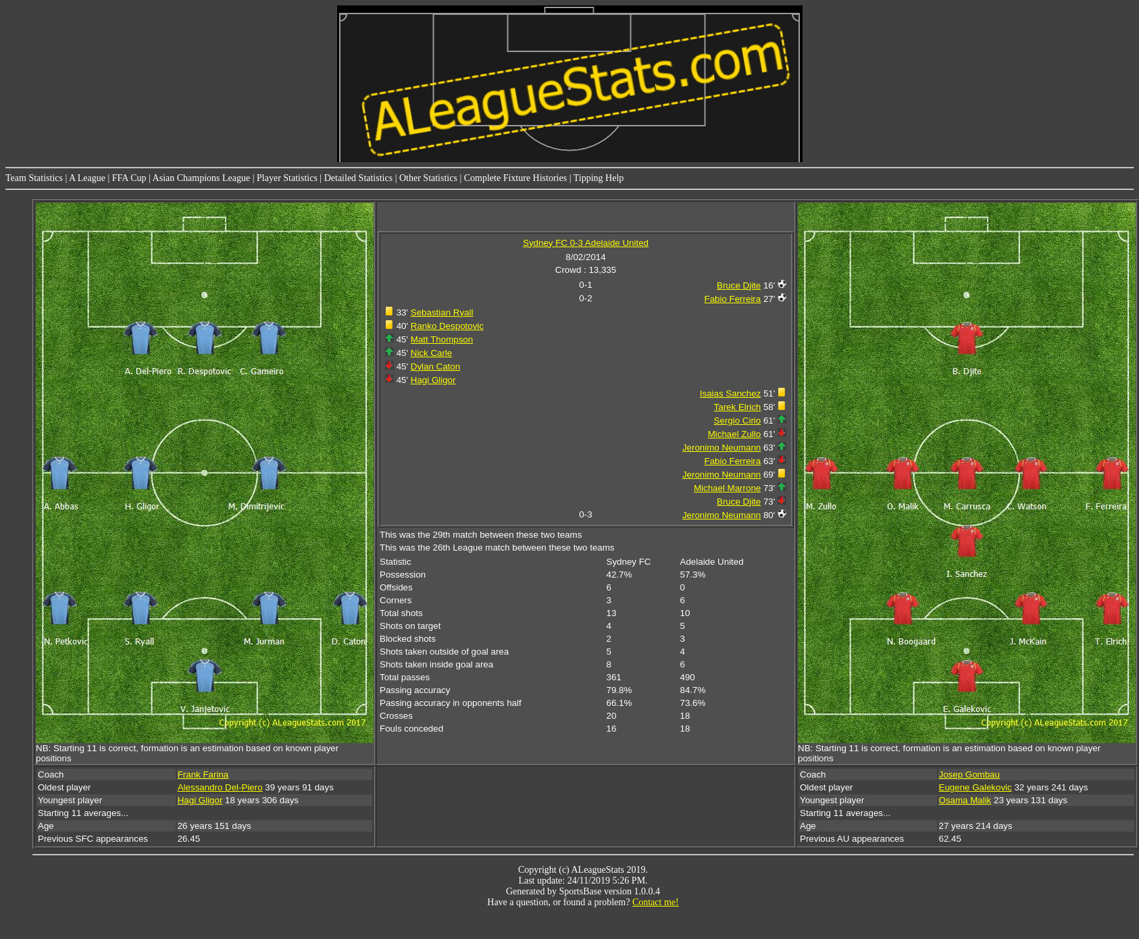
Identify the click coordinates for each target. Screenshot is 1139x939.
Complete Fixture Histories (515, 178)
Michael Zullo (734, 434)
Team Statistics (34, 178)
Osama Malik (965, 800)
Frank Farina (203, 774)
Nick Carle (431, 353)
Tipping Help (599, 178)
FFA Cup (129, 178)
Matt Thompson (442, 339)
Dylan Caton (435, 366)
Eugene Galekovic (975, 787)
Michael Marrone (727, 488)
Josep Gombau (969, 774)
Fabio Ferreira (733, 299)
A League (87, 178)
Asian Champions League (202, 178)
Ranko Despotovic (447, 326)
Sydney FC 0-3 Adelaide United (586, 243)
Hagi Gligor (433, 380)
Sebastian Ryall (442, 312)
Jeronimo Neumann (721, 447)
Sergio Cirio (737, 420)
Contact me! (655, 902)
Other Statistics (428, 178)
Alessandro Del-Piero (220, 787)
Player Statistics (287, 178)
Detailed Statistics (358, 178)
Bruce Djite (739, 285)
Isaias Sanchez (730, 393)
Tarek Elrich (737, 407)
